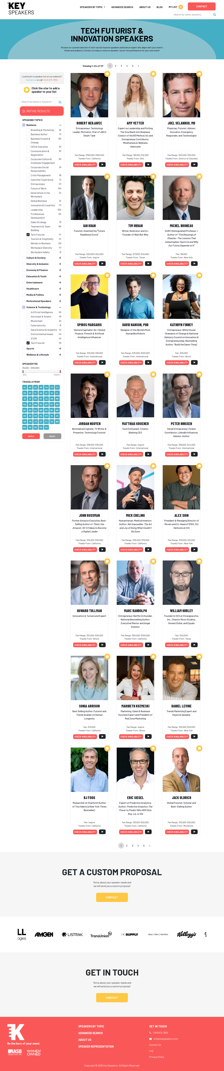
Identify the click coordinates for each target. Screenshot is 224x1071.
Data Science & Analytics (44, 329)
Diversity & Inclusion (37, 263)
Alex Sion (181, 515)
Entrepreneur (38, 184)
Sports (30, 348)
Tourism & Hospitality (42, 238)
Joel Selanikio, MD (181, 123)
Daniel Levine (181, 706)
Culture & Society (36, 257)
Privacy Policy (156, 1056)
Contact (201, 6)
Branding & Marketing (42, 129)
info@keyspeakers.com (165, 1038)
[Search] (192, 14)
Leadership (37, 209)
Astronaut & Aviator (41, 316)
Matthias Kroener (135, 423)
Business (31, 124)
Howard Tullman (89, 610)
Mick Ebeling (135, 515)
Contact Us (155, 1044)
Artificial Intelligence (42, 312)
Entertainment (34, 282)
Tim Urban (135, 225)
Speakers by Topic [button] (91, 7)
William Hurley (181, 610)
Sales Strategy (38, 222)
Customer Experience (42, 179)
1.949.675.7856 (160, 1032)
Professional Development (38, 216)
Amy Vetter (135, 123)
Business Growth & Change (40, 140)
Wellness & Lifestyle (37, 354)
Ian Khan (89, 225)
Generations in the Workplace (40, 194)
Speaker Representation (96, 1046)
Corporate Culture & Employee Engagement (43, 161)
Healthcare (32, 288)
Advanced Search (122, 7)
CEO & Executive (39, 146)
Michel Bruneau (181, 225)
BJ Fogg (89, 797)
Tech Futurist (38, 234)
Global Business (39, 200)
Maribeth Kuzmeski (135, 706)
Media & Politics (35, 294)
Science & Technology (38, 307)
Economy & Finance (37, 270)
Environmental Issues (42, 334)
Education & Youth (36, 276)
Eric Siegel (135, 797)
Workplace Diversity (41, 247)
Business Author (39, 134)
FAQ (151, 1050)
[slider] (60, 371)
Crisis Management (41, 175)
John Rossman (89, 515)
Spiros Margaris (89, 324)
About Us (145, 7)
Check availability (85, 164)
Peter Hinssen (181, 423)
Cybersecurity (38, 325)
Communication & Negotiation (40, 153)
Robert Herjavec (89, 123)
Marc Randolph (135, 610)
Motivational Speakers (38, 301)
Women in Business (41, 243)
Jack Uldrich (181, 797)
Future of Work (38, 188)
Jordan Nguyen (89, 423)
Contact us (31, 79)
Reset (52, 436)
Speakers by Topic (91, 1026)
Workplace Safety (40, 252)
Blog (160, 7)
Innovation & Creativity (43, 205)
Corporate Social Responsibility (40, 169)
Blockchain (36, 320)
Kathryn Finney (181, 324)
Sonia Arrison (89, 706)
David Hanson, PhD (135, 324)
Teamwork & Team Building (40, 228)
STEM (34, 338)
